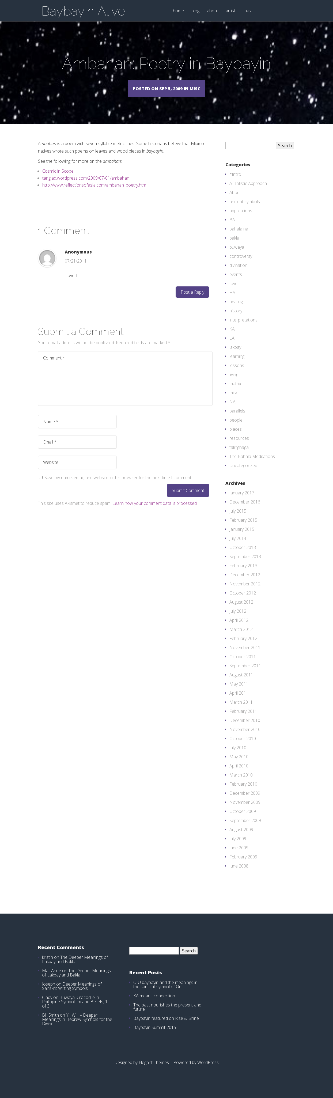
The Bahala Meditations (252, 464)
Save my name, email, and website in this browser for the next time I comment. (118, 485)
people (236, 428)
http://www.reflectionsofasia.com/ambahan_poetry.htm (94, 193)
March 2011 (241, 710)
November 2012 (244, 592)
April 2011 (238, 701)
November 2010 (244, 737)
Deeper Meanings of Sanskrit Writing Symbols (72, 994)
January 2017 (241, 500)
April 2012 (238, 628)
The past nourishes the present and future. (167, 1015)
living (233, 382)
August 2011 (241, 683)
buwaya (236, 255)
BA (232, 227)
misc (233, 400)
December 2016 (244, 510)
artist (230, 11)
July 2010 (237, 755)
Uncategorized (243, 473)
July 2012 (237, 619)
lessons (236, 373)
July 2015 (237, 519)
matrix (235, 391)
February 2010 (243, 792)
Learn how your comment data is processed (154, 511)
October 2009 (242, 819)
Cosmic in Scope (58, 179)
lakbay (235, 355)
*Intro (235, 182)
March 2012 (241, 637)
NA (232, 409)
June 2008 (238, 874)
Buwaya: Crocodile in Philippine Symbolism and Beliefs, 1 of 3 (75, 1009)
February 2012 (243, 646)
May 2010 (238, 764)
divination (238, 273)
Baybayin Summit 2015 (154, 1035)
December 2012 (244, 582)
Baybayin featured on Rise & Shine (166, 1026)
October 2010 (242, 746)
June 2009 (238, 855)
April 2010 (238, 774)
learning (236, 364)
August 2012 (241, 610)
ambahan (120, 186)
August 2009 (241, 837)
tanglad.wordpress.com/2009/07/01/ (76, 186)
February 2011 (243, 719)
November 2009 (244, 810)
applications (240, 218)
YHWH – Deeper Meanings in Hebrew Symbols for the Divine (77, 1027)
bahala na (238, 237)
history (235, 318)
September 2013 (245, 564)
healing (236, 309)
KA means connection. (154, 1003)
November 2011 (244, 655)
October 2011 (242, 664)
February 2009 (243, 865)
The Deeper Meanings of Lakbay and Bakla (75, 967)
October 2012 (242, 601)
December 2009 (244, 801)
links (247, 11)
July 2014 (237, 546)
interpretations (243, 328)
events (235, 282)
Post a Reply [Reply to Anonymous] (192, 300)
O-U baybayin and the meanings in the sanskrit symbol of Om (165, 992)
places (235, 437)
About (235, 200)
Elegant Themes (154, 1070)
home (178, 11)
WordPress (208, 1070)
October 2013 (242, 555)
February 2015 (243, 528)
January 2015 (241, 537)
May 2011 (238, 692)
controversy (240, 264)
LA (231, 346)
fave (233, 291)
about (212, 11)
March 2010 (241, 783)
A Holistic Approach (248, 191)
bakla (234, 246)
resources (239, 446)
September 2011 (245, 673)
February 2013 (243, 573)
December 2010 (244, 728)
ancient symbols (244, 209)
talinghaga (239, 455)
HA (232, 300)
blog (195, 11)
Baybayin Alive (83, 11)
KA (232, 337)
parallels (237, 419)
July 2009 (237, 846)
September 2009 (245, 828)
